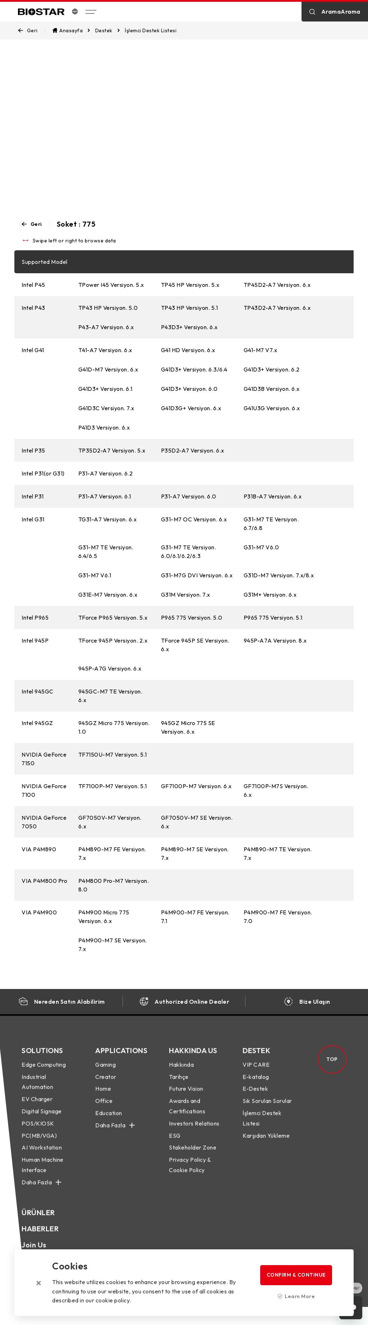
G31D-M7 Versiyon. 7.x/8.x (279, 575)
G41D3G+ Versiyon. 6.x (191, 408)
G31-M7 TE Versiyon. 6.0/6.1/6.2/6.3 (188, 551)
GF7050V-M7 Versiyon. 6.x (110, 822)
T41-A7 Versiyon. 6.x (105, 350)
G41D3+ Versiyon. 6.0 (189, 388)
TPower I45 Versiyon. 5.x (111, 284)
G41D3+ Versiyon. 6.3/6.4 (194, 369)
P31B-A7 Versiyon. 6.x (273, 496)
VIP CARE (256, 1071)
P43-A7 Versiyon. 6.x (106, 327)
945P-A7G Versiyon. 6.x (110, 668)
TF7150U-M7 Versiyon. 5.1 (112, 754)
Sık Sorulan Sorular (267, 1107)
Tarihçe (179, 1083)
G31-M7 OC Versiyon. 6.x (194, 519)
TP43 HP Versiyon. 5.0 (108, 307)
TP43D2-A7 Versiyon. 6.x (277, 307)
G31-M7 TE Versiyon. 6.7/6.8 (271, 523)
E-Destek (255, 1095)
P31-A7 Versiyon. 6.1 (104, 496)
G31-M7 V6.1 (94, 575)
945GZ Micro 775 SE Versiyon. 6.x (188, 727)
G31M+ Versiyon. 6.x (270, 594)
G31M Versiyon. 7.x (185, 594)
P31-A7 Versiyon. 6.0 (188, 496)
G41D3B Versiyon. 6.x (272, 388)
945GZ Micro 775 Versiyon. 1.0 (114, 727)
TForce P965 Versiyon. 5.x (113, 617)
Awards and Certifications (187, 1113)
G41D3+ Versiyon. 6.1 (105, 388)
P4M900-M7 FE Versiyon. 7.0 (278, 916)
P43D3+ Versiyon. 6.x (189, 327)
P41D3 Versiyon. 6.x (104, 427)
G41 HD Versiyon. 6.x (188, 350)
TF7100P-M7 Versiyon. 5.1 (112, 786)
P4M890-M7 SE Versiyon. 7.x (195, 853)
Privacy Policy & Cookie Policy (190, 1171)
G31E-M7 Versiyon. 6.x (108, 594)
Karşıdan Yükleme (266, 1142)
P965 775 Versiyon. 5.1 (273, 617)
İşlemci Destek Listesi (262, 1125)
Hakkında (181, 1071)
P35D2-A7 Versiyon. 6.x (192, 450)
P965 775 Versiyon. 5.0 (191, 617)
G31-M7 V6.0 (261, 547)
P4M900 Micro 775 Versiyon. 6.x (103, 916)
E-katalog (256, 1083)
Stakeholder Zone (192, 1154)
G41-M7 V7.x (260, 350)
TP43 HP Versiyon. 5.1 (189, 307)
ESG (175, 1142)
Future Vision (186, 1095)
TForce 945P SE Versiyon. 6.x (195, 645)
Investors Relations (194, 1130)
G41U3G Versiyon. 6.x (272, 408)
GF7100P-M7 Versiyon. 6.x (196, 786)
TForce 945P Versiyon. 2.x (113, 640)
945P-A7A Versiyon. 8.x (275, 640)
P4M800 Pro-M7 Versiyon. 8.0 (113, 885)
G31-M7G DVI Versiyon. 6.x (197, 575)
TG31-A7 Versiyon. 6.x (107, 519)
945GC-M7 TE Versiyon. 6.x (110, 696)
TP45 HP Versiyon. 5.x (190, 284)
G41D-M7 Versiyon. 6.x (108, 369)
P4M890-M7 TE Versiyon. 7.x (278, 853)
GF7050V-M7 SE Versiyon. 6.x (197, 822)
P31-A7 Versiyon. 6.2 (105, 473)
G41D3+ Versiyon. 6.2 (272, 369)
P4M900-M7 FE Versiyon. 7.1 (195, 916)
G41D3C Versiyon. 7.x (106, 408)
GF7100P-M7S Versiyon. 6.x (276, 790)
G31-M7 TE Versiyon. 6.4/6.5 (106, 551)
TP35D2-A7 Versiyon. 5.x (112, 450)
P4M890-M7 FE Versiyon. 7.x (112, 853)
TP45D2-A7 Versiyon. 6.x (277, 284)
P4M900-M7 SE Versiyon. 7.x (112, 944)
